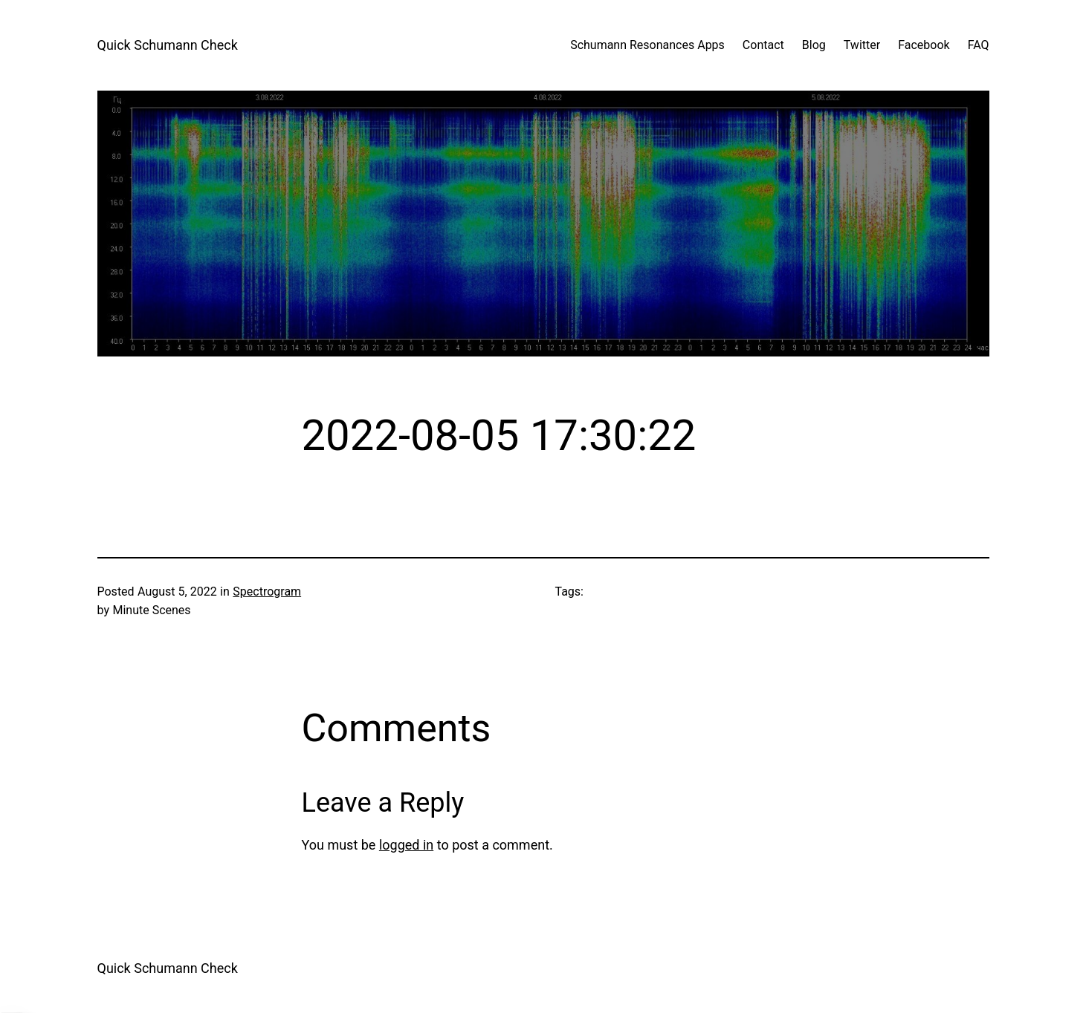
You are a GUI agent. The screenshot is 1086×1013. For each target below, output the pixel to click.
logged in (406, 845)
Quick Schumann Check (167, 45)
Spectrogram (267, 591)
